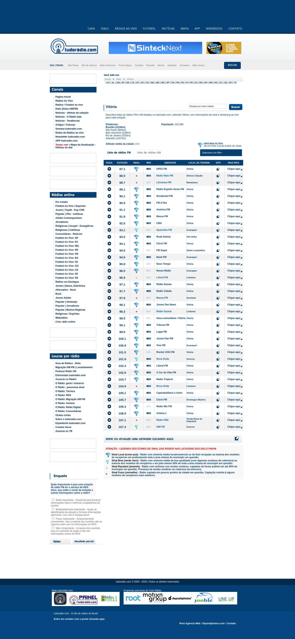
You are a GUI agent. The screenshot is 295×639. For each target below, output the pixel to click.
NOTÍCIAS (168, 28)
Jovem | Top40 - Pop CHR (69, 210)
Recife (161, 65)
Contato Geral (63, 427)
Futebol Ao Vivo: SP (66, 238)
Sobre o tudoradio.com (68, 419)
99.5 (122, 332)
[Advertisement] (173, 93)
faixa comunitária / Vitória (171, 318)
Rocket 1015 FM (165, 352)
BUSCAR (232, 65)
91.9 (122, 216)
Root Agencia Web (189, 623)
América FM (163, 209)
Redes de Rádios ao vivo (69, 132)
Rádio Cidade (164, 291)
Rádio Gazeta (164, 284)
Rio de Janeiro (89, 65)
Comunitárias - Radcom (68, 234)
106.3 (122, 406)
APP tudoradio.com (66, 140)
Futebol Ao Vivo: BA (66, 258)
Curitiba (139, 65)
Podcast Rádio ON (65, 371)
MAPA (185, 28)
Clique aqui (233, 168)
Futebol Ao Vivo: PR (66, 254)
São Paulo (73, 65)
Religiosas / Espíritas (67, 313)
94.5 (122, 250)
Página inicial (63, 96)
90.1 (122, 196)
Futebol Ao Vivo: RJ (66, 242)
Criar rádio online (65, 321)
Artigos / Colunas (65, 124)
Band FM (161, 257)
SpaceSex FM (164, 230)
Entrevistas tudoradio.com (70, 375)
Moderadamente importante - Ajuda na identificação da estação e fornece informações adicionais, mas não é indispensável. (76, 512)
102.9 (122, 372)
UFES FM (161, 168)
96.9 (122, 277)
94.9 (122, 257)
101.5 (122, 352)
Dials (118, 79)
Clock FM (161, 243)
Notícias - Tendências (67, 120)
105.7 (122, 399)
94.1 (122, 243)
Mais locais (199, 65)
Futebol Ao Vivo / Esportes (70, 206)
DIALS (105, 28)
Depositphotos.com (213, 623)
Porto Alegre (125, 65)
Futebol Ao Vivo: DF (66, 273)
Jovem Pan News (166, 304)
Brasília (150, 65)
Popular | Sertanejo (66, 301)
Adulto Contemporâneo (68, 218)
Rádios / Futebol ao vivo (69, 104)
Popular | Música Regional (70, 309)
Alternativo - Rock (65, 289)
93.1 (122, 230)
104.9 (122, 386)
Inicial (108, 79)
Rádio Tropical (164, 379)
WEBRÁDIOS (214, 28)
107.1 (122, 420)
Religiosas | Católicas (67, 230)
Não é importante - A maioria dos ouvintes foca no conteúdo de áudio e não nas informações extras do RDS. (75, 531)
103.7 (122, 379)
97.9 (122, 298)
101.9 (122, 359)
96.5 (122, 270)
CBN (159, 223)
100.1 (122, 338)
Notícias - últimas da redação (71, 112)
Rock (58, 293)
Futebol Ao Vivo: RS (66, 250)
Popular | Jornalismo (67, 305)
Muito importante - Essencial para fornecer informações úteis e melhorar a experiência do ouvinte (76, 503)
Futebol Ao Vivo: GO (67, 266)
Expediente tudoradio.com (70, 423)
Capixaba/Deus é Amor (169, 392)
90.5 (122, 203)
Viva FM (160, 345)
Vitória (130, 79)
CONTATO (235, 28)
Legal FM (161, 331)
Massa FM (162, 216)
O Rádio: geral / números (69, 383)
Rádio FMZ (162, 420)
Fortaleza (184, 65)
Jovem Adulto (63, 297)
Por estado (61, 202)
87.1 (122, 169)
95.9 (122, 264)
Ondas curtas (63, 415)
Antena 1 (161, 413)
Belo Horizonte (108, 65)
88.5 (122, 175)
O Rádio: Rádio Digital (68, 407)
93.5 (122, 237)
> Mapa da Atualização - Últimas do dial (75, 146)
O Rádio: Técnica (65, 391)
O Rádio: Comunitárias (68, 411)
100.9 (122, 345)
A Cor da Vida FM (166, 372)
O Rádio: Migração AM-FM (70, 399)
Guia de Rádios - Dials (68, 363)
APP (197, 28)
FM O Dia (161, 202)
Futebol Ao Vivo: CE (66, 269)
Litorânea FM (163, 182)
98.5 (122, 318)
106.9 (122, 413)
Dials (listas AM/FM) (66, 108)
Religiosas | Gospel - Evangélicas (74, 226)
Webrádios (61, 317)
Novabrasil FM (164, 196)
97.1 (122, 284)
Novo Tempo (163, 264)
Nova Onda (162, 359)
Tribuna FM (162, 325)
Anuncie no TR (63, 431)
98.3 (122, 311)
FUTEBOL (149, 28)
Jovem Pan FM (164, 338)
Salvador (172, 65)
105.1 (122, 393)
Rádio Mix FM (164, 406)
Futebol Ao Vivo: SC (66, 262)
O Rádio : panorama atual (69, 387)
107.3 (122, 427)
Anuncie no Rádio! (66, 379)
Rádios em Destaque (67, 281)
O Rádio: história (65, 403)
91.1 (122, 209)
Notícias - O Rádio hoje (68, 116)
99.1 (122, 325)
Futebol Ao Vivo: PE (66, 277)
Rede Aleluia (163, 236)
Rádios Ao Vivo (64, 100)
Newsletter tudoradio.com (70, 136)
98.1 (122, 304)
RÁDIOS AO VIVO (126, 28)
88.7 (122, 182)
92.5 (122, 223)
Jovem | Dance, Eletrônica (70, 285)
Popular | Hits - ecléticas (69, 214)
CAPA (91, 28)
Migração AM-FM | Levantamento (74, 367)
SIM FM (160, 426)
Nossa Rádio (163, 270)
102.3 (122, 366)
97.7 (122, 291)
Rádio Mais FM (164, 175)
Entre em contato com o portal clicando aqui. (79, 619)
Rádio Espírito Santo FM (170, 189)
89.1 (122, 189)
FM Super (161, 250)
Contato (231, 623)
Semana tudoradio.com (68, 128)
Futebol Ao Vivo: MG (67, 246)
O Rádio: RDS (63, 395)
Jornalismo (61, 222)
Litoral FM (162, 277)
